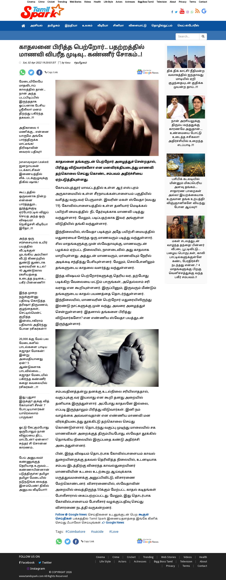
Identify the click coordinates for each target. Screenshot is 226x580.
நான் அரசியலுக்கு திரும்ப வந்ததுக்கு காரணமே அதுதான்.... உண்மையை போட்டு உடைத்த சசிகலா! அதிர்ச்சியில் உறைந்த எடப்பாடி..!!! (185, 133)
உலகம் (87, 25)
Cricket (51, 1)
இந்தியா (71, 25)
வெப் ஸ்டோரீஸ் (188, 25)
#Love (113, 531)
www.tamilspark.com (31, 576)
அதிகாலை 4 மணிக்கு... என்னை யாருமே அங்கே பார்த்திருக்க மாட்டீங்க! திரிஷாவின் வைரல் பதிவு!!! (34, 140)
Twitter (45, 563)
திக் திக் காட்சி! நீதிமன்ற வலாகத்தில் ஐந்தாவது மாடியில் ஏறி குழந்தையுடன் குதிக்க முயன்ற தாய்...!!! (186, 79)
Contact (203, 1)
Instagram (36, 569)
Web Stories (75, 1)
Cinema (31, 1)
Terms (192, 1)
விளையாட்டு (137, 25)
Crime (41, 1)
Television (162, 1)
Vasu (67, 62)
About (173, 1)
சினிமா (118, 25)
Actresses (130, 1)
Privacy (182, 1)
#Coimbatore (75, 531)
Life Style (108, 1)
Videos (87, 1)
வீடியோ (102, 25)
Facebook (27, 563)
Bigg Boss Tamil (146, 1)
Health (97, 1)
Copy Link (52, 72)
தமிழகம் (54, 25)
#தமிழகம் (80, 62)
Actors (119, 1)
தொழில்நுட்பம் (161, 25)
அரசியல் (36, 25)
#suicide (96, 531)
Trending (62, 1)
